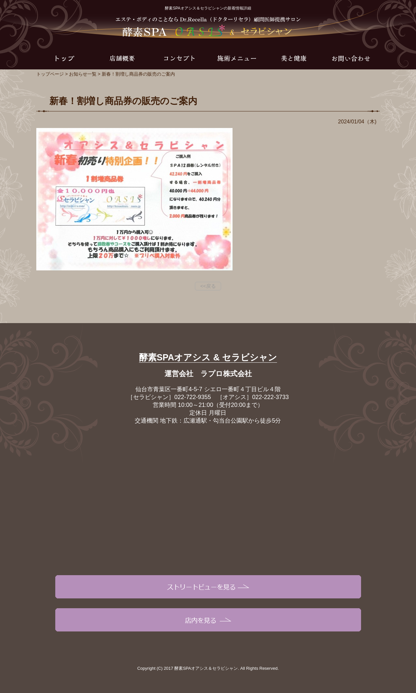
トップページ (50, 74)
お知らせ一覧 (82, 74)
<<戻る (208, 286)
